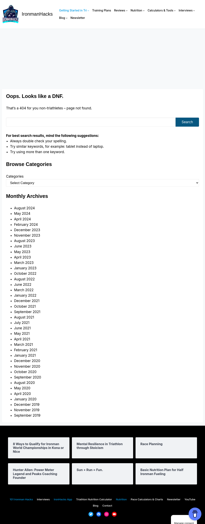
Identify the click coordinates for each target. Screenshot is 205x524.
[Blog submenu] (66, 18)
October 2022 (25, 274)
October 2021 (25, 306)
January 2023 (25, 268)
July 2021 (21, 323)
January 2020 (25, 399)
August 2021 (24, 317)
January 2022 (25, 295)
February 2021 (25, 350)
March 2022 (23, 290)
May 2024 (22, 214)
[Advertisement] (102, 59)
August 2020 (24, 383)
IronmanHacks (37, 14)
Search (187, 122)
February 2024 (26, 225)
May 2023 (22, 252)
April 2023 (22, 257)
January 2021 (25, 355)
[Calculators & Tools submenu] (175, 10)
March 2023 (24, 263)
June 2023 (22, 246)
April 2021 (22, 339)
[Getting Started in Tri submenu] (88, 10)
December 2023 (27, 230)
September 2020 (27, 377)
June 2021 (22, 328)
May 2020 (22, 388)
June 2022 (22, 285)
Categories (14, 176)
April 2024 (22, 219)
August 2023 (24, 241)
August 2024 (24, 208)
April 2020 (22, 394)
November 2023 (27, 235)
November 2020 (27, 366)
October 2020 (25, 372)
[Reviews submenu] (127, 10)
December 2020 (27, 361)
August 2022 (24, 279)
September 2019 (27, 415)
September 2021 (27, 312)
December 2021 (26, 301)
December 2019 (26, 405)
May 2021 (21, 334)
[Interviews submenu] (194, 10)
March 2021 (23, 345)
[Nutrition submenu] (144, 10)
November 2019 (26, 410)
